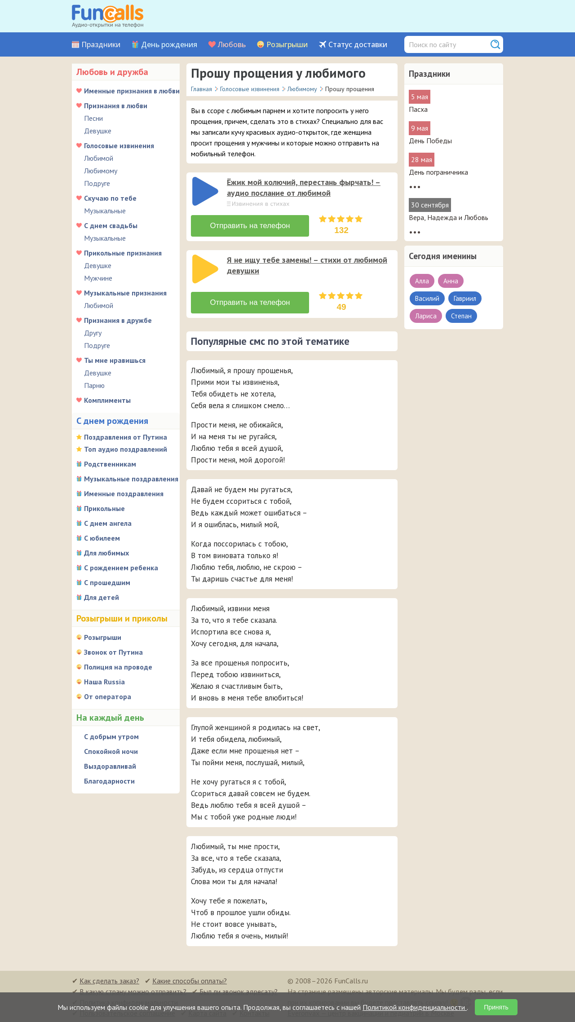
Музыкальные (105, 210)
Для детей (101, 597)
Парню (94, 385)
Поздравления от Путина (125, 436)
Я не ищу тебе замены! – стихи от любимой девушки (307, 264)
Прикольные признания (123, 252)
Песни (93, 118)
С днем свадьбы (110, 225)
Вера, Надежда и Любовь (448, 217)
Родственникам (110, 463)
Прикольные (104, 508)
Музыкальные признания (125, 292)
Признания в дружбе (118, 320)
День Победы (430, 140)
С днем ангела (108, 523)
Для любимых (106, 552)
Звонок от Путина (113, 652)
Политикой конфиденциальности (415, 1007)
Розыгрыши (287, 44)
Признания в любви (115, 105)
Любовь (232, 44)
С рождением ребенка (121, 567)
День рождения (169, 44)
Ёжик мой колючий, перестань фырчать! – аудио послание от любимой (303, 187)
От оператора (107, 696)
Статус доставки (357, 44)
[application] (206, 192)
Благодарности (109, 780)
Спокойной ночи (111, 751)
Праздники (100, 44)
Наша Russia (104, 681)
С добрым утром (111, 736)
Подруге (97, 183)
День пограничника (438, 171)
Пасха (418, 109)
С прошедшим (107, 582)
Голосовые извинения (119, 145)
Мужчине (98, 277)
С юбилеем (102, 537)
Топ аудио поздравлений (125, 449)
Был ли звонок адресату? (238, 990)
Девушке (97, 130)
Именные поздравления (124, 493)
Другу (93, 332)
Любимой (98, 158)
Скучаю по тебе (110, 198)
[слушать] (205, 191)
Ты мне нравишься (115, 360)
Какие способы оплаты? (189, 979)
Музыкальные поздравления (131, 478)
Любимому (100, 170)
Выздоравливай (110, 766)
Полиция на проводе (118, 666)
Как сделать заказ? (109, 979)
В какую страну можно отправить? (133, 990)
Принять (496, 1007)
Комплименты (107, 400)
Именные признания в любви (132, 90)
